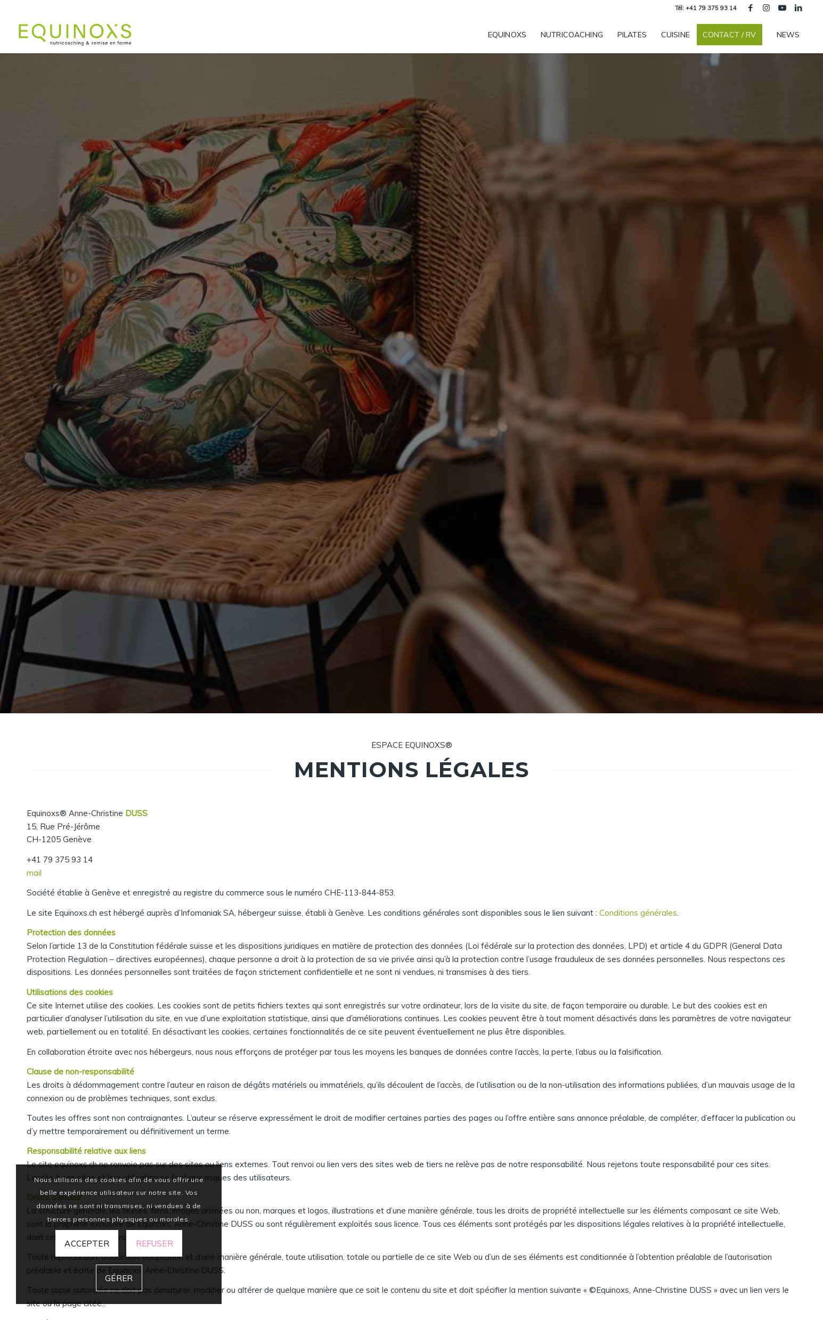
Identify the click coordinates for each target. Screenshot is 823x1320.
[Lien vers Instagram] (766, 8)
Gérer (119, 1278)
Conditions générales (638, 913)
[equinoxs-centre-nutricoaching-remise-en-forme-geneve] (76, 34)
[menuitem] (507, 34)
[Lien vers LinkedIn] (798, 8)
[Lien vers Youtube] (782, 8)
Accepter (86, 1243)
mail (34, 873)
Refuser (154, 1243)
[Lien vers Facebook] (750, 8)
